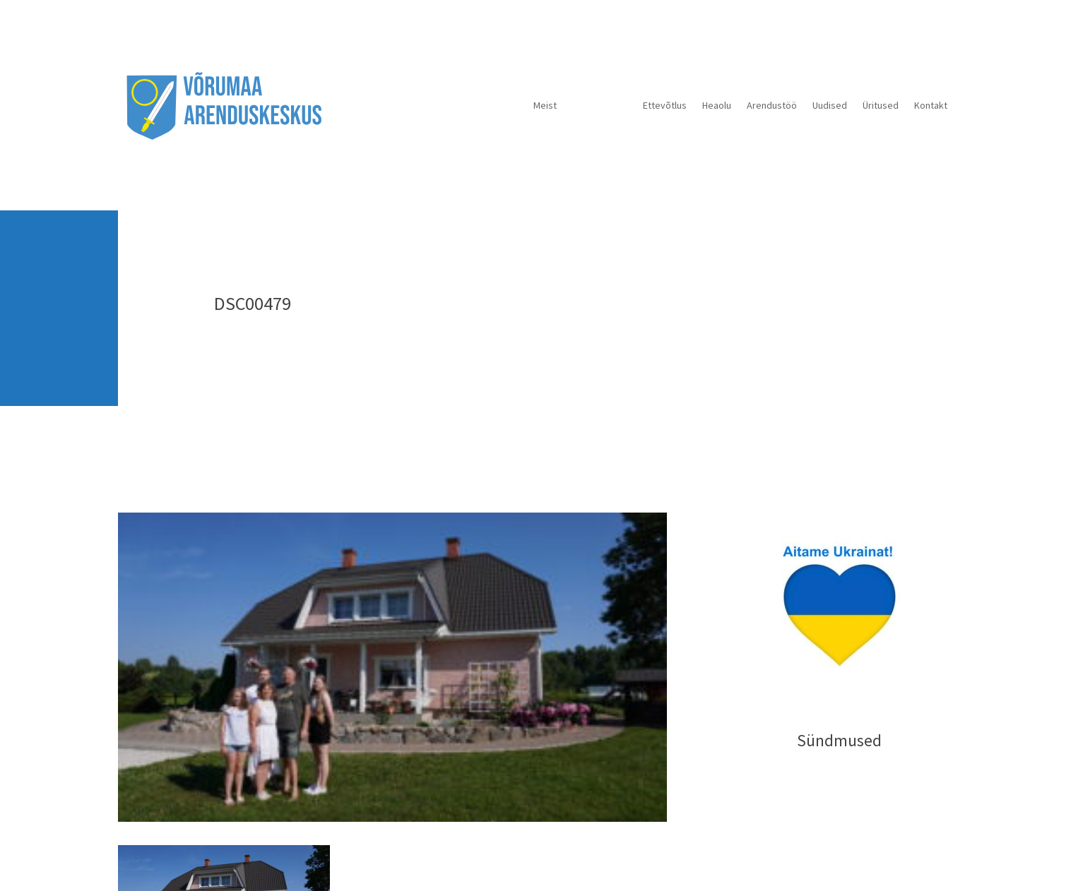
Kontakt (930, 105)
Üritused (881, 105)
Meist (545, 105)
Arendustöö (772, 105)
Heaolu (716, 105)
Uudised (829, 105)
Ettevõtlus (665, 105)
